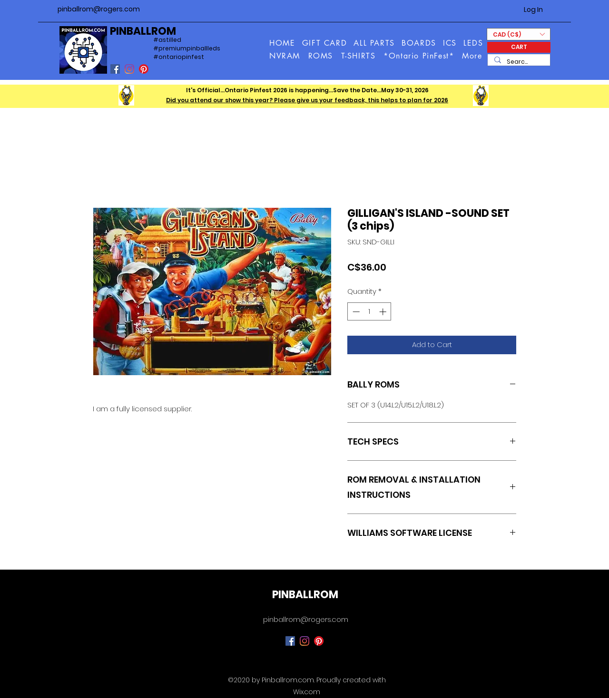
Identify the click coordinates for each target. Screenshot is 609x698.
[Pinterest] (143, 69)
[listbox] (518, 34)
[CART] (518, 47)
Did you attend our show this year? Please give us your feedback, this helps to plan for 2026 (307, 100)
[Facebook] (115, 69)
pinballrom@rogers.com (99, 9)
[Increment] (383, 311)
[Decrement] (355, 311)
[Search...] (518, 62)
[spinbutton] (369, 311)
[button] (473, 56)
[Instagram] (129, 69)
